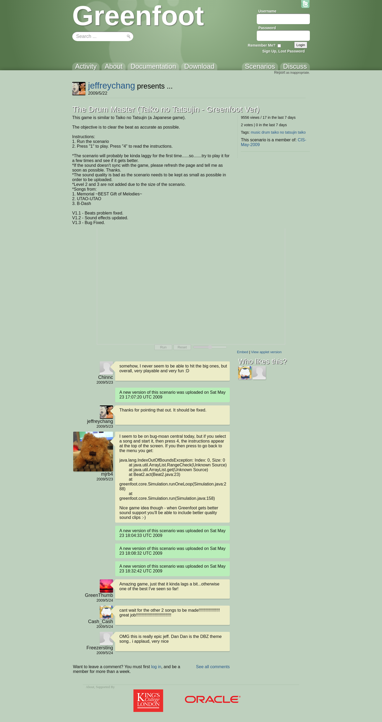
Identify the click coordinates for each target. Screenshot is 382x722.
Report (279, 72)
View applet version (266, 352)
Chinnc (105, 377)
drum (266, 132)
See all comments (213, 666)
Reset (182, 347)
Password (267, 28)
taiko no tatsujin (284, 132)
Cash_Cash (100, 621)
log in (156, 666)
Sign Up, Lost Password (283, 51)
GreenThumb (99, 595)
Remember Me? (261, 45)
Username (267, 11)
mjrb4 (107, 474)
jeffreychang (111, 85)
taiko (302, 132)
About (90, 687)
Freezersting (99, 647)
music (256, 132)
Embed (242, 352)
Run (163, 347)
